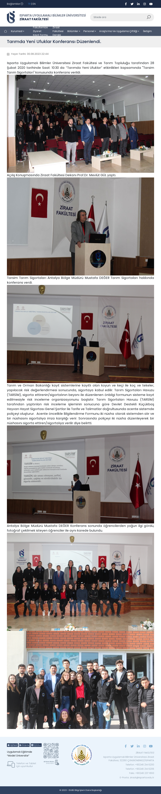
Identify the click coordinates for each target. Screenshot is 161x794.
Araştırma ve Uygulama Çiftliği (118, 31)
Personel (88, 31)
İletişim (147, 31)
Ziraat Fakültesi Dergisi (58, 31)
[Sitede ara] (118, 17)
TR (29, 4)
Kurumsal (16, 31)
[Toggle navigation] (15, 4)
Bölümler (72, 31)
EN (34, 4)
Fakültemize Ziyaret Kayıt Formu (40, 31)
